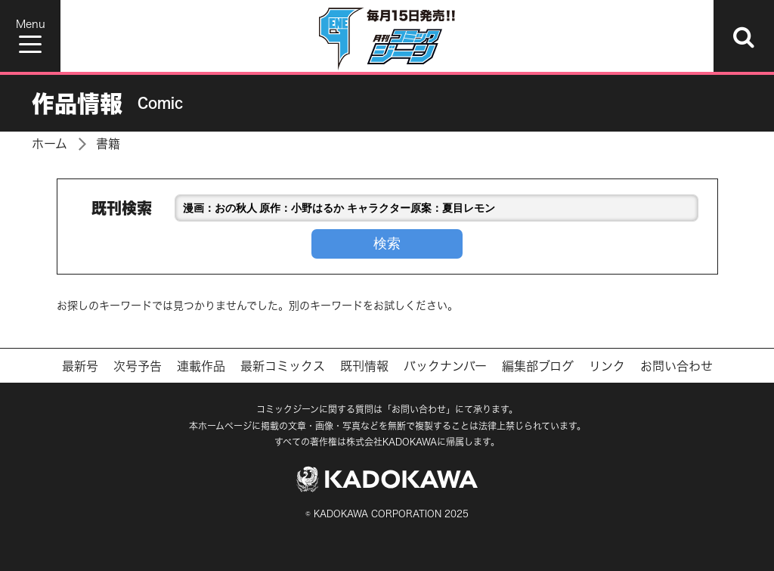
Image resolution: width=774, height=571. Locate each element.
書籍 (108, 143)
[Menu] (30, 36)
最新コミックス (282, 366)
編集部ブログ (538, 366)
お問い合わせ (676, 366)
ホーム (49, 143)
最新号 (80, 366)
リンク (607, 366)
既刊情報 (364, 366)
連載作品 (201, 366)
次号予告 (137, 366)
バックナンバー (445, 366)
